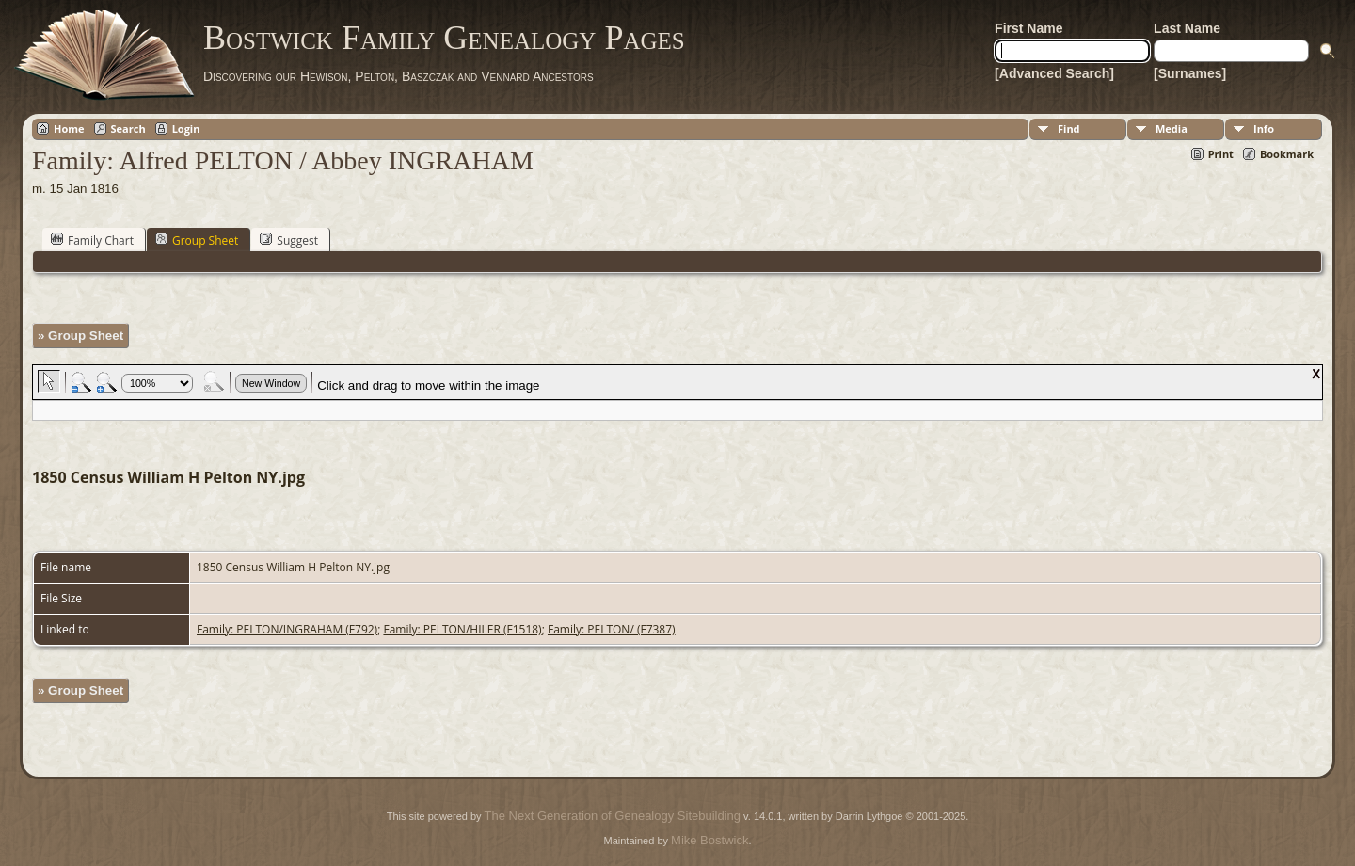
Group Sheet (196, 240)
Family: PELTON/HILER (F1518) (462, 629)
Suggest (289, 240)
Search (128, 128)
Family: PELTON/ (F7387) (612, 629)
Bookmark (1287, 154)
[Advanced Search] (1054, 73)
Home (69, 128)
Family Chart (92, 240)
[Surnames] (1190, 73)
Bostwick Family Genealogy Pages (444, 37)
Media (1172, 128)
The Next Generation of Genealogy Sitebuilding (613, 816)
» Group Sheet (80, 336)
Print (1221, 154)
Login (186, 128)
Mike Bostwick (709, 840)
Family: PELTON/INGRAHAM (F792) (287, 629)
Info (1263, 128)
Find (1069, 128)
